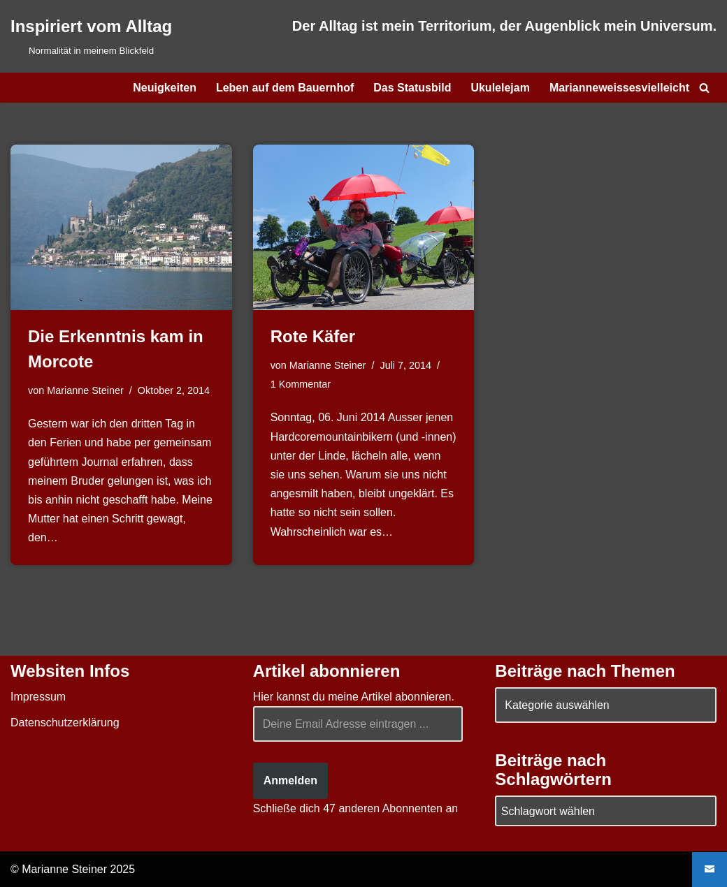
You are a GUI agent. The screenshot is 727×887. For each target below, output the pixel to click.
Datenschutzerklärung (65, 722)
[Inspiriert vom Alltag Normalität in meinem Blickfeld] (91, 36)
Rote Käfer (313, 336)
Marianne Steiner (85, 390)
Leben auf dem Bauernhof (285, 88)
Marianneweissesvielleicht (619, 88)
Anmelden (290, 780)
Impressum (38, 697)
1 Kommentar (301, 384)
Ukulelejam (499, 88)
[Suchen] (704, 87)
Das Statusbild (412, 88)
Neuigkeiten (164, 88)
